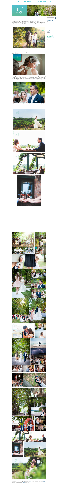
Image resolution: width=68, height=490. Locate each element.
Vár (51, 36)
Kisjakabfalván (33, 23)
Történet (50, 35)
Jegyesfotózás (51, 42)
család (53, 37)
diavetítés (50, 40)
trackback (24, 482)
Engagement (53, 35)
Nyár (50, 37)
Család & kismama (49, 22)
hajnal (47, 42)
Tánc (47, 31)
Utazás (48, 32)
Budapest (48, 38)
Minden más (48, 29)
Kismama (53, 36)
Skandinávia (48, 37)
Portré (47, 30)
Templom (48, 35)
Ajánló (47, 21)
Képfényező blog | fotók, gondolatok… (34, 1)
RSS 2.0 (44, 481)
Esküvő (30, 481)
